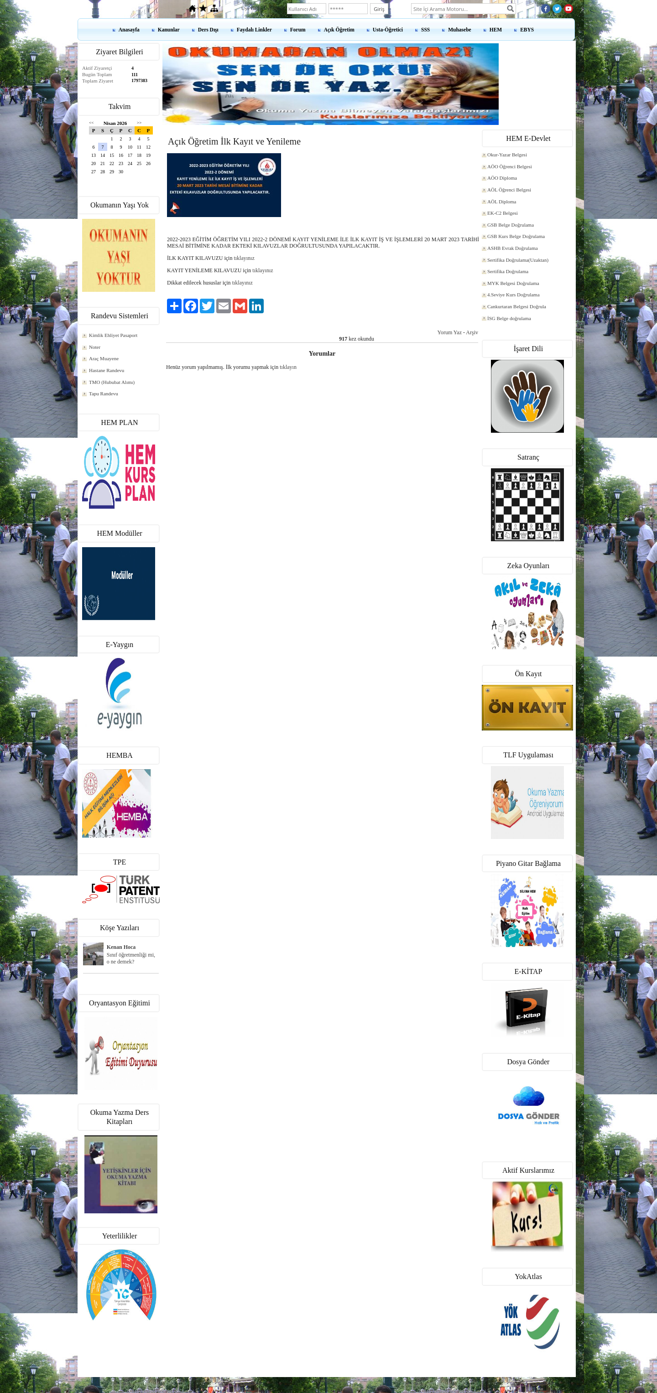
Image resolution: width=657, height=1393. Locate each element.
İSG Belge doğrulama (509, 318)
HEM (496, 29)
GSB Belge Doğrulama (510, 225)
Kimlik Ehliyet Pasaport (113, 335)
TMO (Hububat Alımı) (112, 382)
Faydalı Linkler (254, 29)
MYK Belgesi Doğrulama (513, 283)
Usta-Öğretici (388, 29)
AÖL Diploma (501, 201)
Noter (94, 347)
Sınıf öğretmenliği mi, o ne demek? (131, 958)
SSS (425, 29)
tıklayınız (244, 258)
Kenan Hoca (121, 947)
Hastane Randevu (106, 370)
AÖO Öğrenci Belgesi (509, 166)
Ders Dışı (208, 29)
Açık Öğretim (339, 29)
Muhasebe (459, 29)
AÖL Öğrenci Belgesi (509, 189)
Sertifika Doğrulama (507, 271)
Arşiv (472, 332)
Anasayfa (129, 29)
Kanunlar (169, 29)
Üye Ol (248, 8)
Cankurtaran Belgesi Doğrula (516, 306)
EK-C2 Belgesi (502, 213)
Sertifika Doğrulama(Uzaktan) (517, 260)
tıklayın (288, 367)
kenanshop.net (328, 1380)
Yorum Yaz (450, 332)
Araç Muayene (104, 358)
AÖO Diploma (502, 178)
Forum (298, 29)
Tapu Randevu (103, 393)
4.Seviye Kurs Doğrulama (513, 294)
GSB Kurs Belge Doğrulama (516, 236)
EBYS (527, 29)
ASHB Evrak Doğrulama (512, 248)
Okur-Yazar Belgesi (507, 154)
